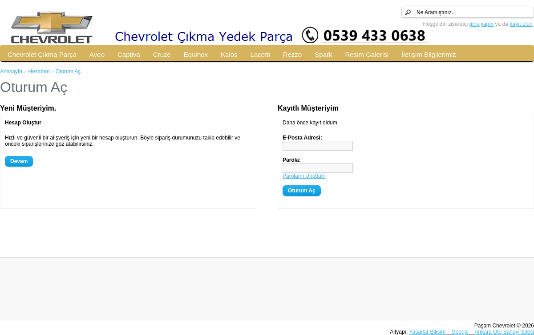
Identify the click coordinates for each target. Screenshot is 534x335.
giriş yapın (481, 24)
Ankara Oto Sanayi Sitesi (504, 332)
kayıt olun (521, 24)
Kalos (229, 54)
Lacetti (260, 54)
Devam (19, 161)
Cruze (162, 54)
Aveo (97, 54)
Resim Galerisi (367, 54)
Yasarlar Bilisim (427, 332)
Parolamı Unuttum (304, 176)
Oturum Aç (68, 71)
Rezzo (292, 54)
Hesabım (38, 71)
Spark (323, 54)
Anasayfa (11, 71)
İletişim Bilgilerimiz (428, 54)
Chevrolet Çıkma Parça (42, 54)
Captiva (128, 54)
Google (460, 332)
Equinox (196, 54)
